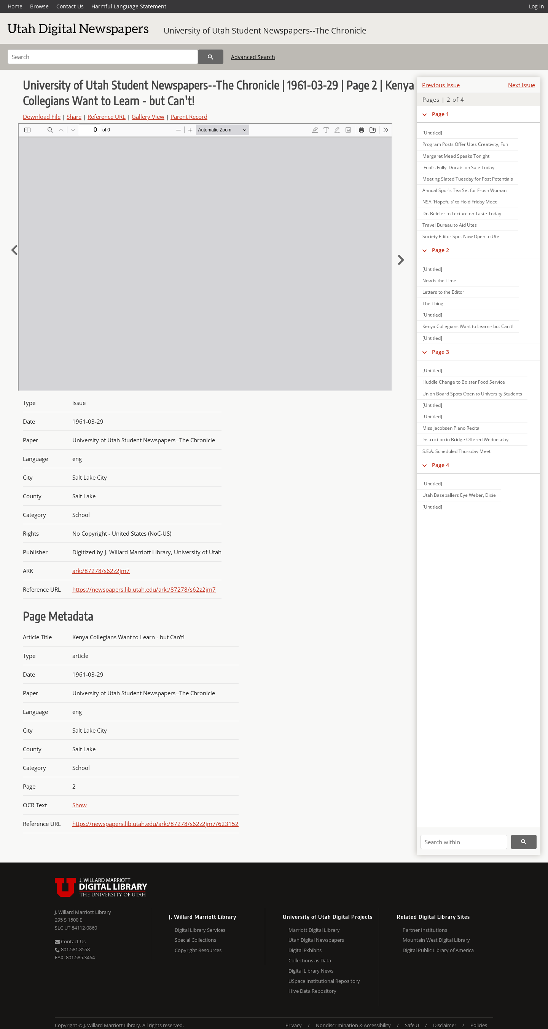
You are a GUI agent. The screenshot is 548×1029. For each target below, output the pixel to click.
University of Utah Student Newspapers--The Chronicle (265, 30)
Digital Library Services (200, 930)
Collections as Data (309, 960)
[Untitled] (432, 133)
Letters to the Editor (443, 292)
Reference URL (107, 116)
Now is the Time (439, 280)
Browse (39, 6)
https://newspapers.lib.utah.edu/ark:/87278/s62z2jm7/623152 (155, 823)
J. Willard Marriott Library (83, 912)
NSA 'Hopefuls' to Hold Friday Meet (459, 201)
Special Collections (195, 939)
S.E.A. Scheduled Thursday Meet (456, 451)
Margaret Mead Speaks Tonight (455, 156)
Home (15, 6)
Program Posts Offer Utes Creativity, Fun (465, 144)
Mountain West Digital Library (436, 939)
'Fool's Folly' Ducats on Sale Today (458, 167)
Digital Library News (310, 970)
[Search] (103, 57)
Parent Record (188, 116)
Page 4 (440, 465)
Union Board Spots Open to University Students (472, 393)
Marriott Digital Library (314, 930)
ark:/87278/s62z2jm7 (101, 571)
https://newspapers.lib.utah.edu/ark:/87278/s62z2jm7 (144, 589)
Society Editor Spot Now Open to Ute (460, 236)
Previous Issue (441, 85)
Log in (536, 6)
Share (74, 116)
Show (79, 805)
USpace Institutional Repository (324, 981)
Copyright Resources (198, 950)
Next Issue (521, 85)
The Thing (432, 303)
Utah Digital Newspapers (316, 939)
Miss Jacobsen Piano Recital (451, 428)
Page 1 (440, 114)
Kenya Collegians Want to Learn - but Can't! (467, 326)
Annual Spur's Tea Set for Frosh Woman (464, 190)
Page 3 (440, 351)
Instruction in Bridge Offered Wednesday (465, 439)
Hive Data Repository (312, 990)
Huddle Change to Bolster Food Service (463, 382)
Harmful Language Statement (128, 6)
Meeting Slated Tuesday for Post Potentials (467, 179)
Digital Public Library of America (438, 950)
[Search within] (464, 842)
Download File (42, 116)
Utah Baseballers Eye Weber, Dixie (459, 495)
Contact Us (70, 6)
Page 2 (440, 250)
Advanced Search (253, 57)
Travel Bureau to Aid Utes (449, 225)
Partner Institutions (425, 930)
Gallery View (148, 116)
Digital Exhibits (305, 950)
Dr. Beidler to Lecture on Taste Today (461, 213)
